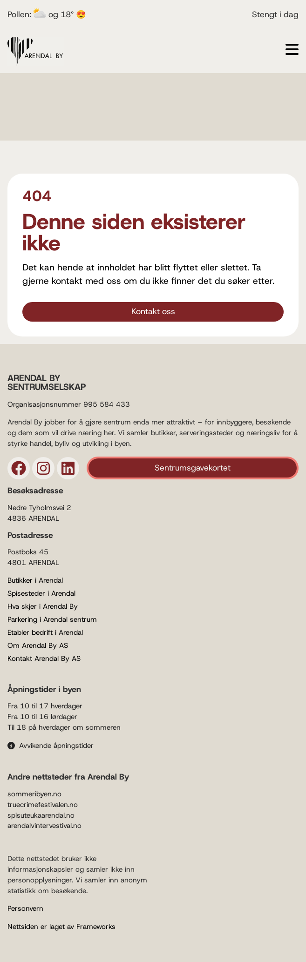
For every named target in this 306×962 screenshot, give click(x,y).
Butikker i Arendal (35, 580)
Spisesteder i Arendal (41, 593)
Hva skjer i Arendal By (42, 606)
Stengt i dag (275, 14)
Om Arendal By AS (37, 645)
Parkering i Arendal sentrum (52, 619)
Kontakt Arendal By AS (44, 658)
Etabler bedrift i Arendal (45, 632)
